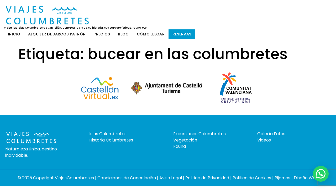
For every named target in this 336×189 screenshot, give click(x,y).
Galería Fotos (271, 134)
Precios (101, 34)
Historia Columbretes (111, 140)
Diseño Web (306, 178)
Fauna (179, 146)
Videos (264, 140)
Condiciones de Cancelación (127, 178)
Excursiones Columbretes (199, 134)
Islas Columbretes (108, 134)
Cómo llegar (151, 34)
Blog (123, 34)
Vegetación (185, 140)
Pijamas (282, 178)
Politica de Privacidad (207, 178)
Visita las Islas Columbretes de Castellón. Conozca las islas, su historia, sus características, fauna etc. (75, 27)
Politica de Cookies (252, 178)
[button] (321, 174)
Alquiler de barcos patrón (57, 34)
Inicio (14, 34)
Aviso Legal (171, 178)
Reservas (181, 34)
